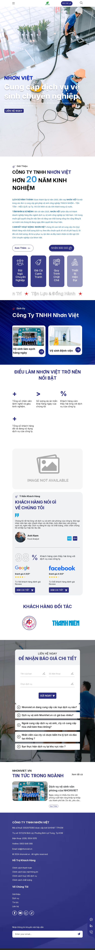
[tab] (47, 707)
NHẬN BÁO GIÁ (61, 248)
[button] (47, 707)
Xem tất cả (77, 774)
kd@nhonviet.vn (25, 849)
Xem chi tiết (25, 590)
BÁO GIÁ (66, 3)
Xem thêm (23, 248)
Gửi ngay (47, 695)
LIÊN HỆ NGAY (14, 110)
